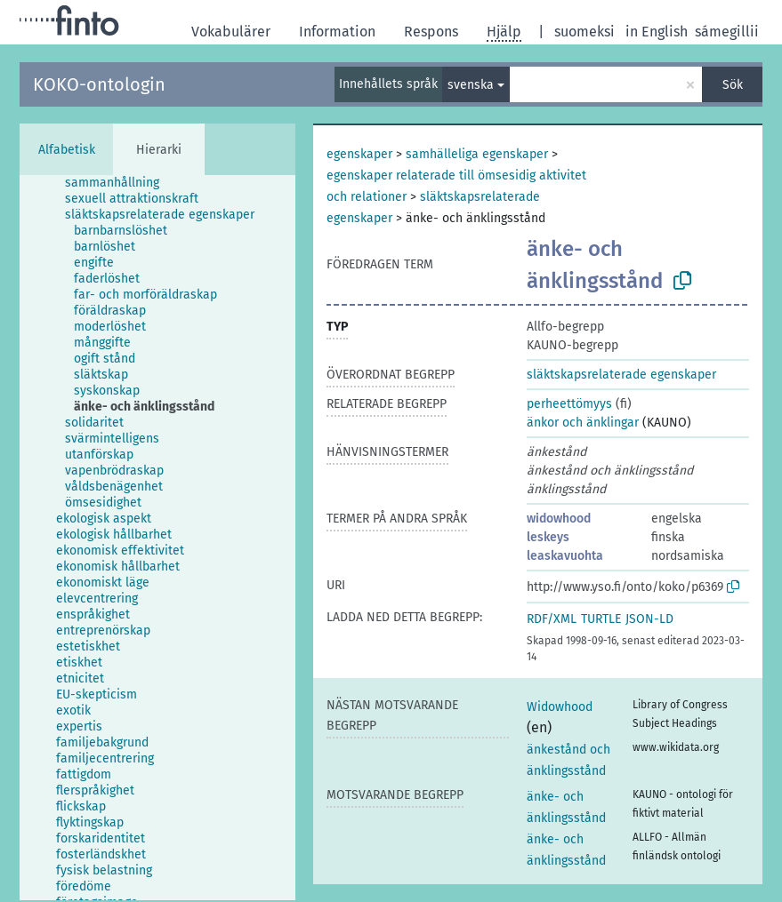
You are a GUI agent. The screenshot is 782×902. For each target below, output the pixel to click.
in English (656, 31)
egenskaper (359, 154)
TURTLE (601, 619)
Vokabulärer (230, 31)
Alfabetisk (66, 149)
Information (337, 31)
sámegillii (727, 31)
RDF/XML (551, 619)
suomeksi (584, 31)
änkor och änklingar (583, 422)
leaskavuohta (565, 555)
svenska (470, 84)
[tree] (157, 537)
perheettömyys (569, 403)
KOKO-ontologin (99, 84)
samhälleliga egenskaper (477, 154)
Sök (732, 84)
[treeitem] (119, 183)
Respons (431, 31)
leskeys (548, 537)
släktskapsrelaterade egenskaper (621, 374)
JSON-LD (649, 619)
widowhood (559, 518)
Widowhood (560, 706)
